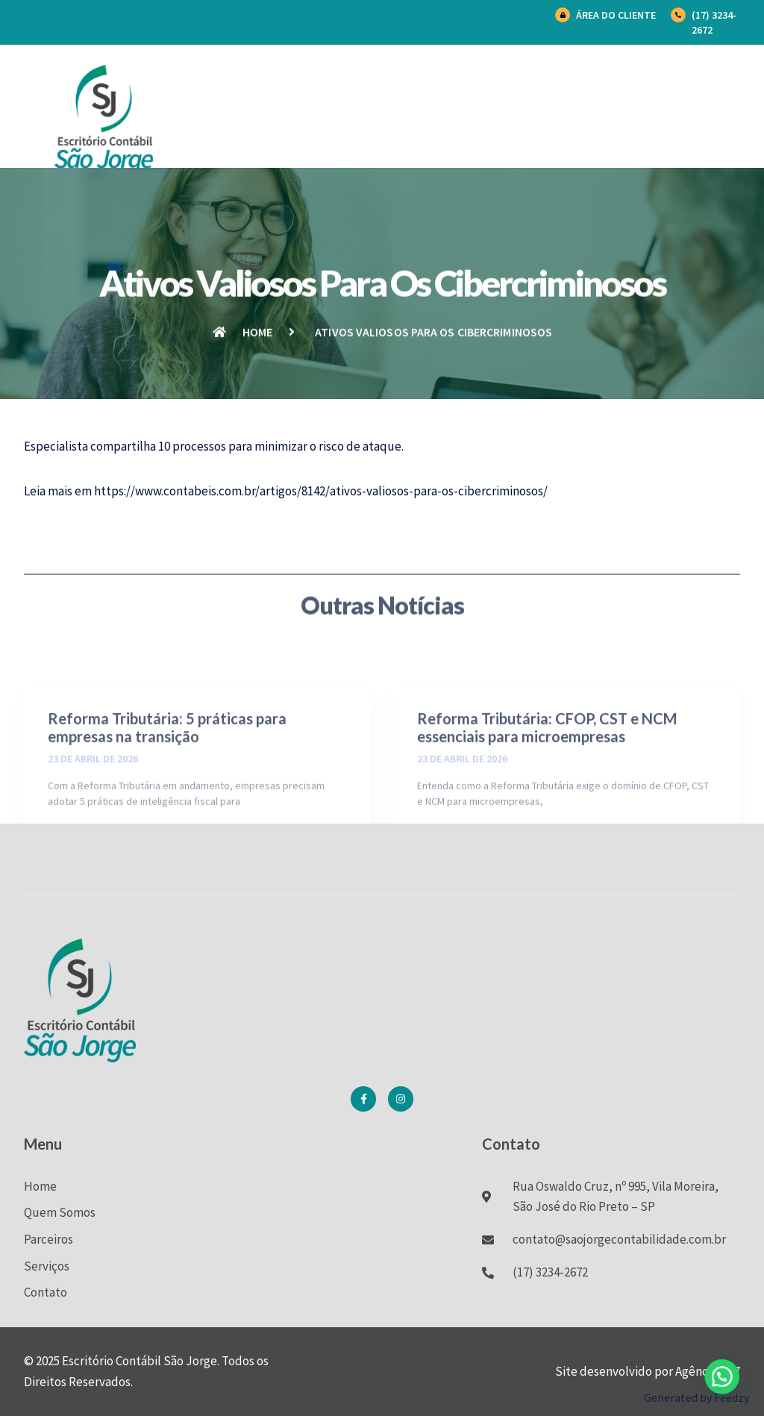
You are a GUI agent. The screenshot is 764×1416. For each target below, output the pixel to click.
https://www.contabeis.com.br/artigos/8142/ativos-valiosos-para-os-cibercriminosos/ (321, 491)
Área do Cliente (616, 15)
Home (40, 1186)
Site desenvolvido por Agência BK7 (647, 1371)
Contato (45, 1292)
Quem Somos (60, 1212)
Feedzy (731, 1397)
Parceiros (48, 1239)
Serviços (46, 1266)
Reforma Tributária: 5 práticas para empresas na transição (167, 770)
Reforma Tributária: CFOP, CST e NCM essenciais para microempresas (547, 770)
